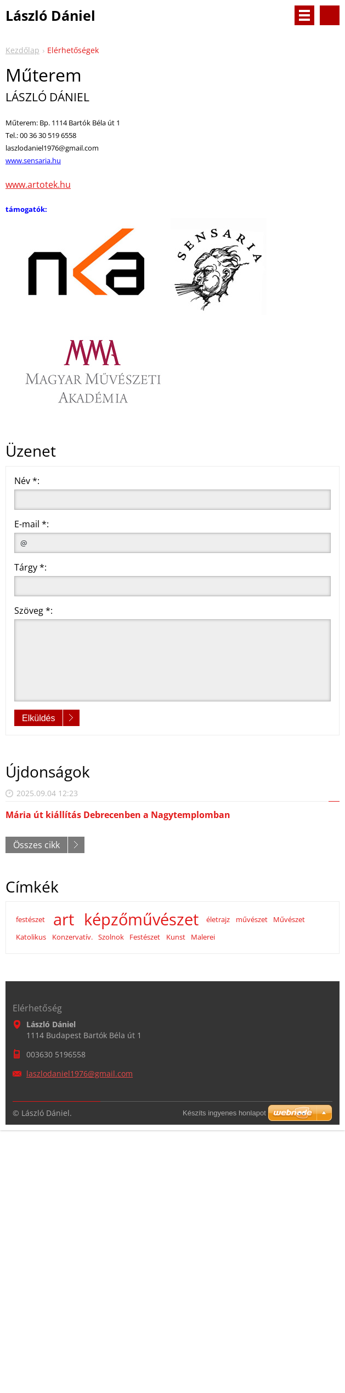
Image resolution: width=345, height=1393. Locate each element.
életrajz (218, 919)
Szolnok (111, 937)
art (63, 919)
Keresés (330, 15)
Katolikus (31, 937)
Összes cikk (36, 845)
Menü (304, 15)
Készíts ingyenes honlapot (224, 1113)
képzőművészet (141, 919)
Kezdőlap (22, 50)
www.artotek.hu (38, 185)
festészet (30, 919)
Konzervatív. (72, 937)
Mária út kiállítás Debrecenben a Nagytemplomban (117, 815)
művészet (252, 919)
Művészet (289, 919)
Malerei (203, 937)
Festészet (144, 937)
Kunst (175, 937)
